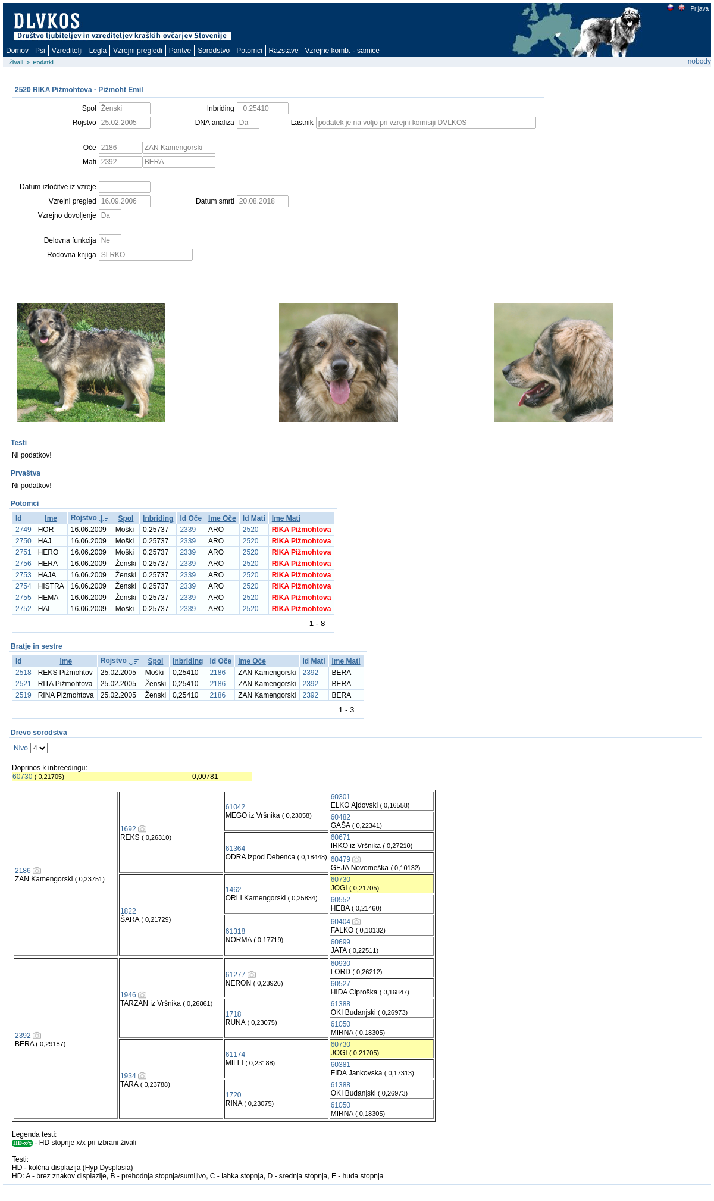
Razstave (284, 50)
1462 (234, 890)
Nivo (21, 748)
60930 (340, 963)
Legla (98, 50)
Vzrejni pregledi (137, 50)
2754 (23, 586)
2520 (251, 530)
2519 (23, 695)
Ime (51, 518)
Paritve (180, 50)
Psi (40, 50)
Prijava (699, 8)
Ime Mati (286, 518)
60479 (340, 859)
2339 (188, 530)
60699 (340, 942)
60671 (340, 837)
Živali (16, 62)
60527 (340, 984)
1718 (234, 1014)
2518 (23, 672)
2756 (23, 563)
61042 (235, 807)
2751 (23, 552)
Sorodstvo (214, 50)
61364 (235, 849)
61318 (235, 931)
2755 (23, 597)
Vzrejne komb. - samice (342, 50)
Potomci (249, 50)
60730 (22, 776)
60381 (340, 1065)
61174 (235, 1054)
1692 (128, 829)
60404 (340, 922)
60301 (340, 797)
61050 (340, 1024)
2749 (23, 530)
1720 (234, 1095)
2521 (23, 684)
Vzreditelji (67, 50)
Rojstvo (84, 518)
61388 (340, 1004)
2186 (217, 672)
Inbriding (158, 518)
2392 (311, 672)
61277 (235, 975)
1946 (128, 995)
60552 (340, 900)
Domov (17, 50)
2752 (23, 609)
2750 (23, 541)
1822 (128, 911)
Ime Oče (222, 518)
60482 (340, 817)
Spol (125, 518)
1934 (128, 1076)
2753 (23, 575)
